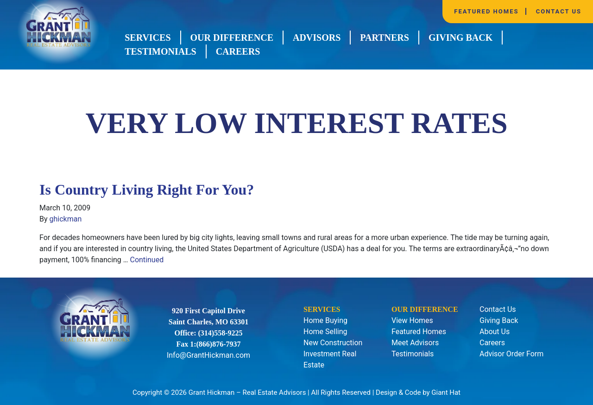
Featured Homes (486, 11)
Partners (384, 37)
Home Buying (325, 320)
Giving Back (460, 37)
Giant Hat (446, 392)
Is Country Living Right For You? (146, 189)
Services (147, 37)
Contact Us (558, 11)
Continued (147, 259)
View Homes (412, 320)
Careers (238, 51)
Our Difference (231, 37)
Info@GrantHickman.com (208, 355)
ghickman (66, 219)
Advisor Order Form (511, 353)
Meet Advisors (415, 342)
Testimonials (160, 51)
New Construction (332, 342)
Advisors (317, 37)
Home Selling (325, 331)
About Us (494, 331)
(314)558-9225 (220, 333)
